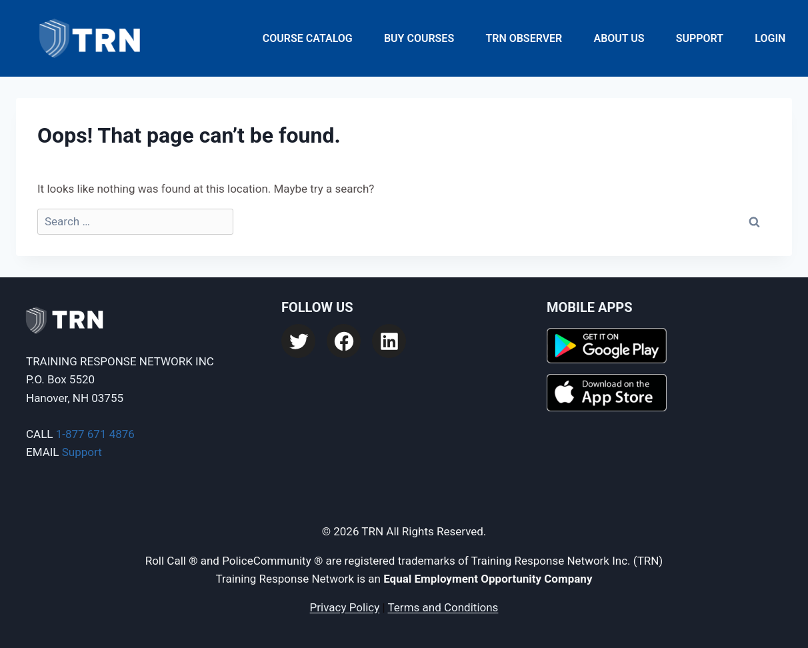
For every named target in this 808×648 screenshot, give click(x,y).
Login (770, 38)
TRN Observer (523, 38)
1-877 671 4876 (95, 434)
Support (699, 38)
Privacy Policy (345, 607)
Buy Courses (419, 38)
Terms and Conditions (443, 607)
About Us (618, 38)
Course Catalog (308, 38)
